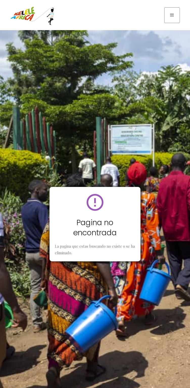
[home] (32, 16)
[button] (172, 15)
